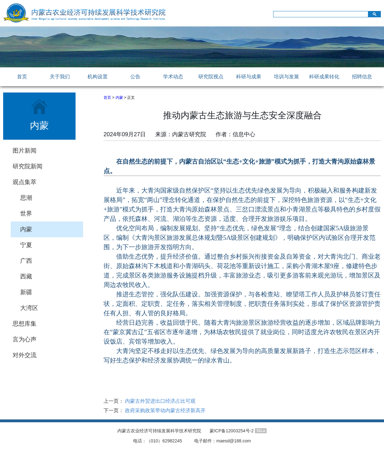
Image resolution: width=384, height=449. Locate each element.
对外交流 (25, 355)
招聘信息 (362, 76)
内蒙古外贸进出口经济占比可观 (159, 401)
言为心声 (25, 339)
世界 (26, 213)
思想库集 (25, 323)
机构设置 (98, 76)
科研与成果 (248, 76)
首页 (22, 76)
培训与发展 (286, 76)
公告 (135, 76)
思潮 (26, 197)
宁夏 (26, 245)
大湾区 (29, 308)
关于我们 (60, 76)
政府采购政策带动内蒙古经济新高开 (165, 410)
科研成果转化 (324, 76)
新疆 (26, 292)
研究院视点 (210, 76)
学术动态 (173, 76)
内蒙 (26, 229)
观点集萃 (25, 182)
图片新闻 (25, 150)
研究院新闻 (27, 166)
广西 (26, 260)
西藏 (26, 276)
